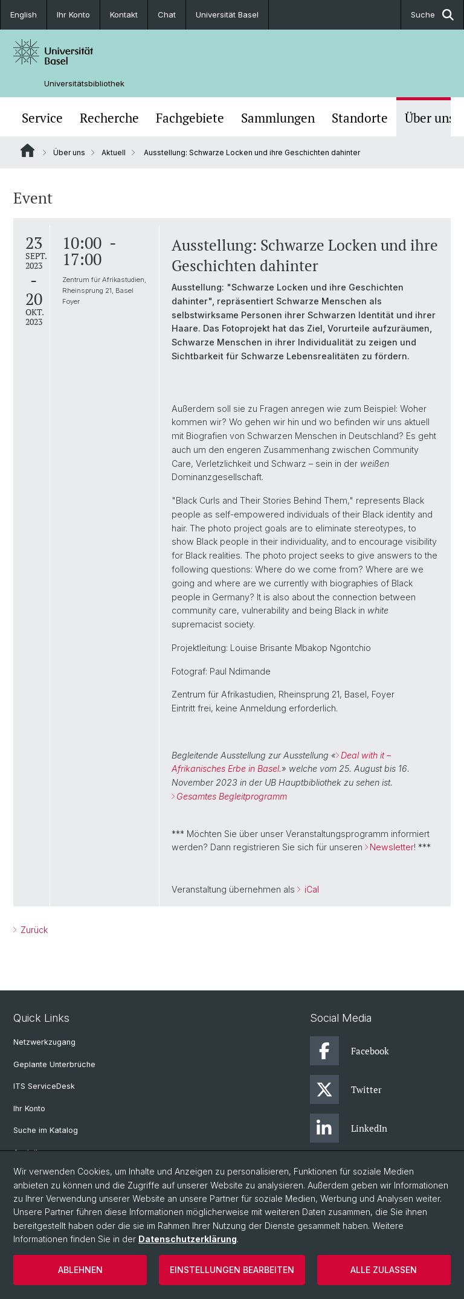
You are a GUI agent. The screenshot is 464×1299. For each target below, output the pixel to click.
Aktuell (114, 152)
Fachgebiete (190, 118)
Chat (167, 14)
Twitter (346, 1089)
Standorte (360, 118)
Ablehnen (80, 1270)
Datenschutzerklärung (187, 1239)
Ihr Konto (73, 14)
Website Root (27, 150)
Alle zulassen (383, 1270)
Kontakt (124, 14)
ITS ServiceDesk (44, 1086)
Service (42, 118)
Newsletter (392, 847)
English (23, 14)
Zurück (33, 930)
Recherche (109, 118)
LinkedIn (348, 1128)
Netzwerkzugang (44, 1042)
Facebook (349, 1050)
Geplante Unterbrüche (54, 1064)
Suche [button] (432, 15)
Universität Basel (227, 14)
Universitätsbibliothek (84, 83)
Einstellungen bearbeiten (232, 1270)
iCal (310, 889)
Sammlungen (278, 118)
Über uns (429, 118)
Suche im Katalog (45, 1130)
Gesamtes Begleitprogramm (231, 796)
